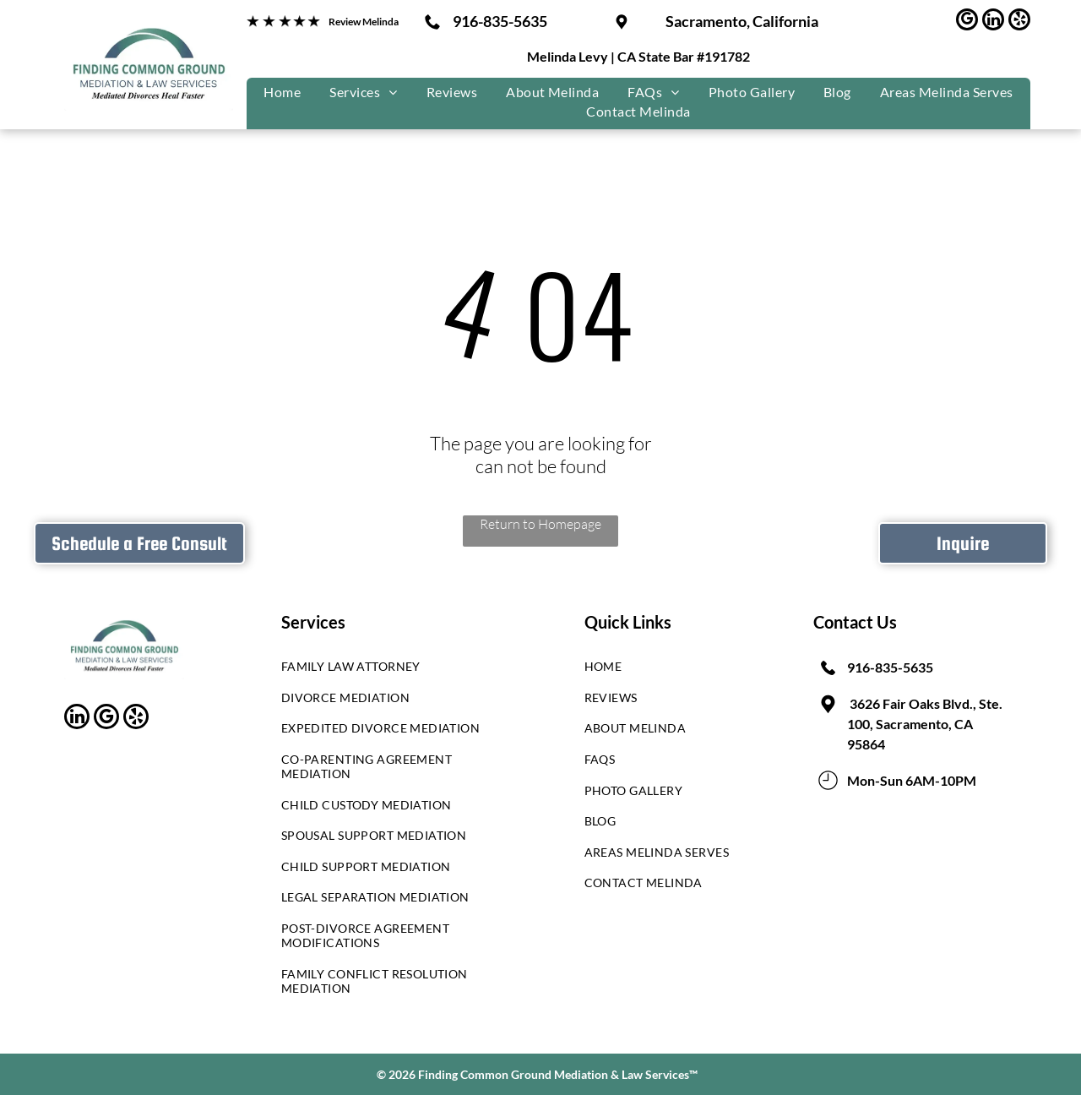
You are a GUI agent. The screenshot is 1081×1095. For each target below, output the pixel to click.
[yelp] (1019, 21)
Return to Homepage (540, 523)
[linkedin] (993, 21)
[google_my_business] (967, 21)
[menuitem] (282, 91)
